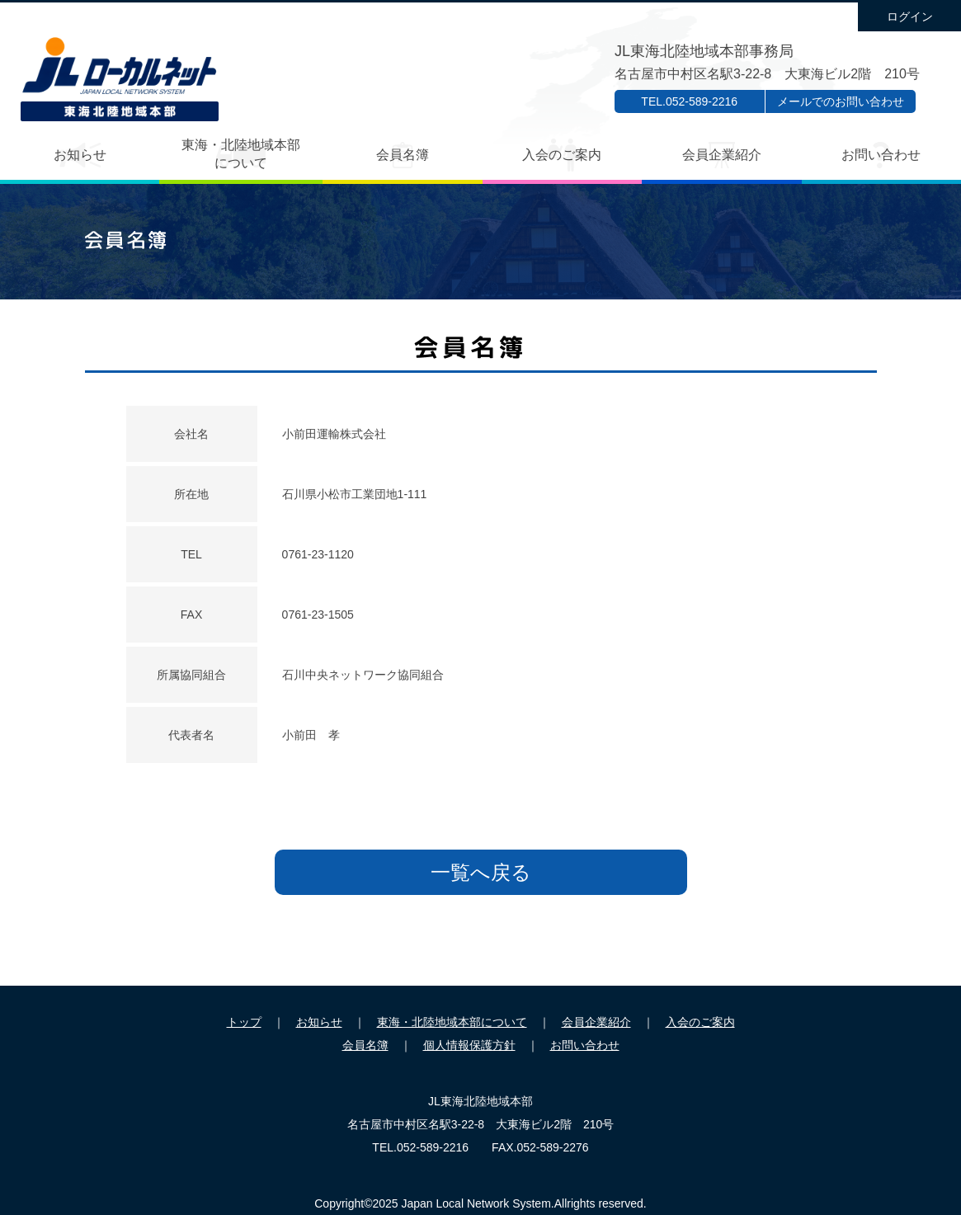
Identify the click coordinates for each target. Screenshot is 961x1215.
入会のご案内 (561, 155)
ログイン (910, 16)
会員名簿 (402, 155)
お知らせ (80, 155)
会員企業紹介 (721, 155)
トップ (244, 1022)
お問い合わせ (881, 155)
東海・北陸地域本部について (240, 154)
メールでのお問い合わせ (840, 101)
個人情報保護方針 (469, 1045)
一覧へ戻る (481, 872)
